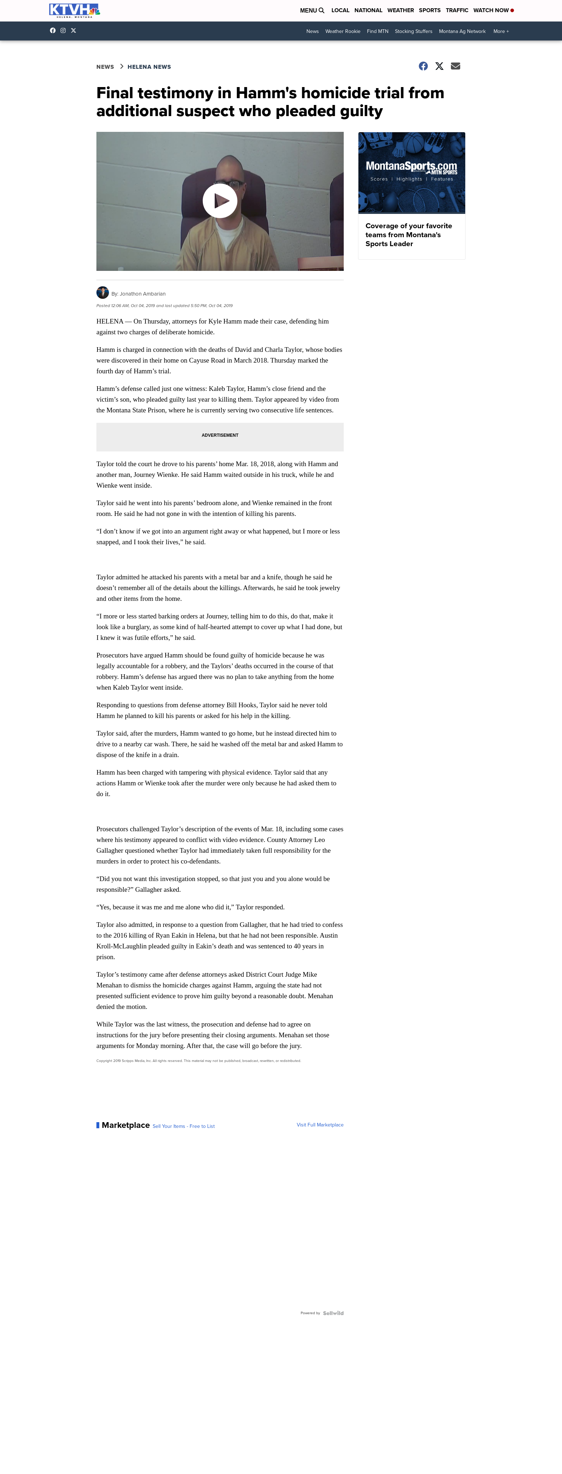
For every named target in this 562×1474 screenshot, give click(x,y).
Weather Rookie (343, 31)
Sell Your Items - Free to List (184, 1126)
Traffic (457, 10)
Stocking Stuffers (414, 31)
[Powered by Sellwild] (333, 1313)
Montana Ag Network (462, 31)
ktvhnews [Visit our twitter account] (75, 30)
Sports (430, 10)
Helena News (149, 67)
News (312, 31)
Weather (400, 10)
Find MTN (378, 31)
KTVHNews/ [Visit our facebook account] (54, 30)
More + (501, 31)
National (368, 10)
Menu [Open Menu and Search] (312, 11)
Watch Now (493, 10)
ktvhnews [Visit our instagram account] (65, 30)
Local (340, 10)
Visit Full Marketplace (320, 1125)
